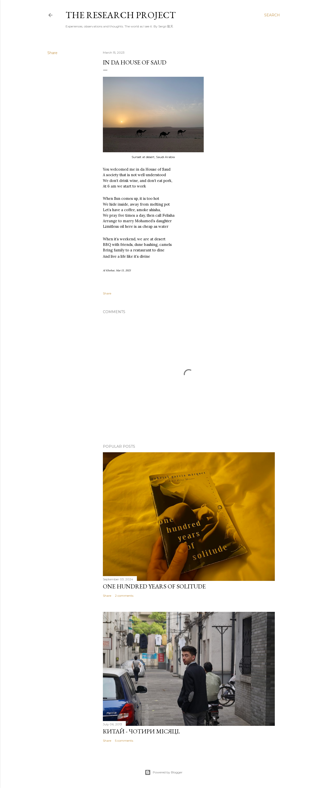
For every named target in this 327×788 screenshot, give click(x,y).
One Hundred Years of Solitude (154, 586)
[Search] (272, 15)
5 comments (124, 740)
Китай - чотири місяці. (141, 731)
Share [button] (52, 53)
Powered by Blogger (164, 772)
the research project (121, 15)
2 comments (124, 595)
